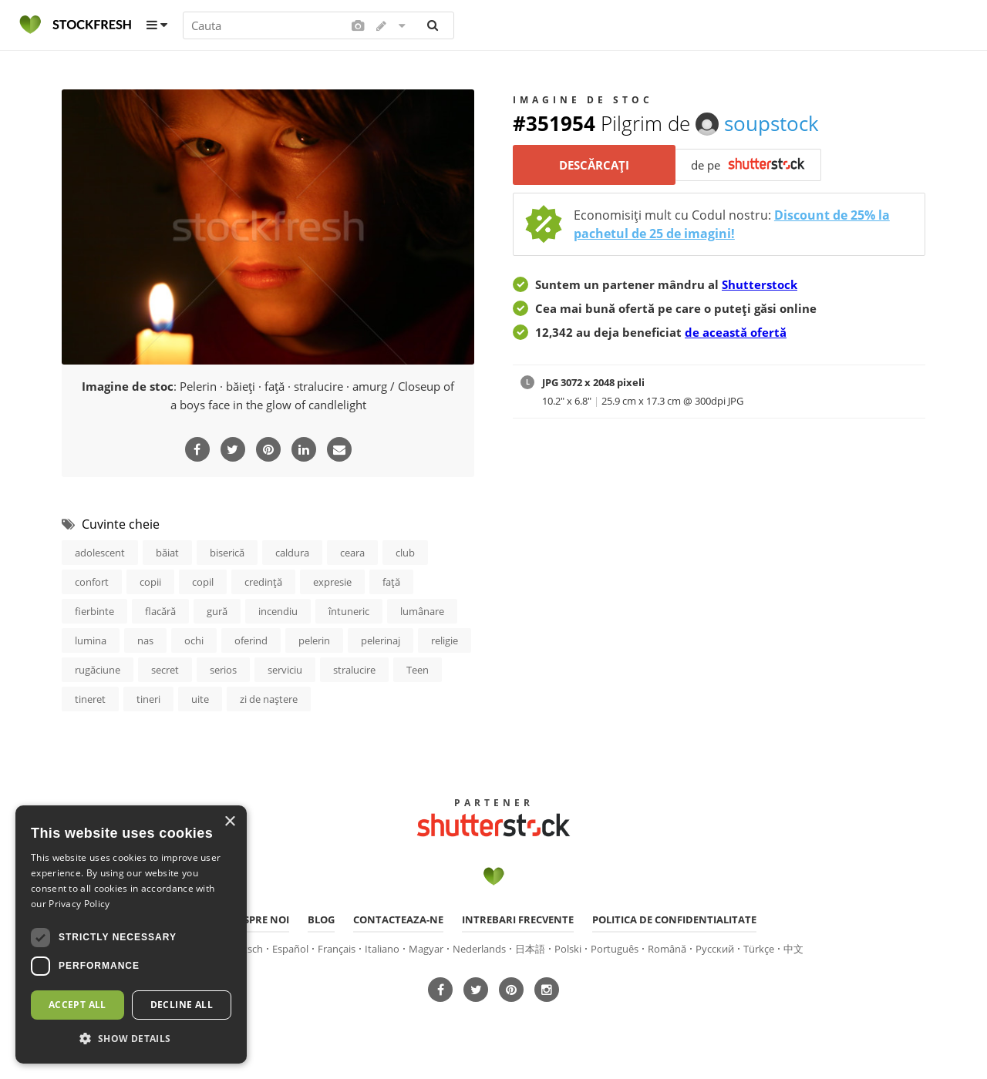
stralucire (354, 670)
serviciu (285, 670)
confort (92, 582)
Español (290, 949)
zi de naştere (269, 699)
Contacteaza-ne (398, 919)
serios (223, 670)
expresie (332, 582)
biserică (227, 553)
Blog (321, 919)
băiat (167, 553)
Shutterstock (759, 284)
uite (200, 699)
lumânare (422, 611)
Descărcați (594, 165)
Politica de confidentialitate (674, 919)
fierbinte (94, 611)
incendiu (278, 611)
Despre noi (260, 919)
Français (336, 949)
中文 (793, 949)
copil (203, 582)
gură (217, 611)
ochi (194, 640)
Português (614, 949)
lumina (90, 640)
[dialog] (131, 934)
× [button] (229, 822)
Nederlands (479, 949)
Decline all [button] (181, 1004)
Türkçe (758, 949)
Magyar (426, 949)
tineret (90, 699)
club (405, 553)
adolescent (100, 553)
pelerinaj (380, 640)
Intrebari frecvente (518, 919)
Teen (417, 670)
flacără (160, 611)
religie (444, 640)
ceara (352, 553)
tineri (148, 699)
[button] (131, 1039)
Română (667, 949)
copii (150, 582)
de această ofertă (736, 332)
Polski (567, 949)
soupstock (757, 123)
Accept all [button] (77, 1004)
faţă (391, 582)
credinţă (263, 582)
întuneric (348, 611)
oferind (251, 640)
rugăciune (97, 670)
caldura (292, 553)
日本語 (530, 949)
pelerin (314, 640)
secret (165, 670)
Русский (715, 949)
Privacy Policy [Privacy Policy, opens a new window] (79, 903)
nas (145, 640)
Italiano (382, 949)
